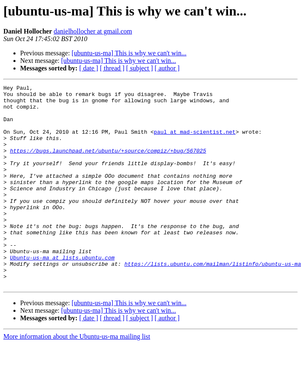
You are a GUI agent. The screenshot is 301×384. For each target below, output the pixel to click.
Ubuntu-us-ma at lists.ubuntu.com (62, 292)
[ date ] (88, 68)
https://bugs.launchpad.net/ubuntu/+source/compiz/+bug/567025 (108, 164)
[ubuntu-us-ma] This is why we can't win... (129, 53)
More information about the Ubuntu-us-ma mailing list (76, 376)
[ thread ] (112, 68)
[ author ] (167, 68)
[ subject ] (139, 68)
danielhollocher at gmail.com (93, 31)
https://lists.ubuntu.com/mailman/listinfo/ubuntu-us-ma (213, 300)
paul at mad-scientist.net (195, 141)
